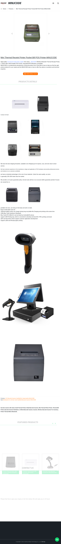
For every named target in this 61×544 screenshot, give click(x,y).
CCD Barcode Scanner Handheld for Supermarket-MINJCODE (19, 398)
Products (11, 8)
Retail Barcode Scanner (32, 407)
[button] (53, 3)
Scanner (35, 409)
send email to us (30, 74)
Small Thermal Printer (20, 407)
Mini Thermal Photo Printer (45, 407)
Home (4, 8)
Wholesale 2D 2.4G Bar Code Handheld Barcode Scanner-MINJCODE (19, 399)
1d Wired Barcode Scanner (26, 409)
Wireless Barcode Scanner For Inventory (48, 409)
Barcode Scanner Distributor (12, 409)
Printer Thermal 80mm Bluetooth (9, 411)
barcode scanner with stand (7, 407)
